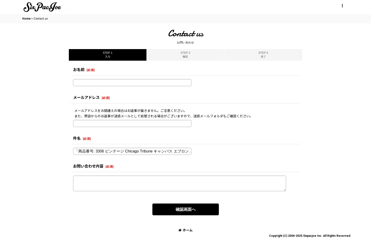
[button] (342, 5)
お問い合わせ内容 (88, 166)
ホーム (185, 230)
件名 (77, 138)
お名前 (78, 70)
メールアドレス (86, 97)
